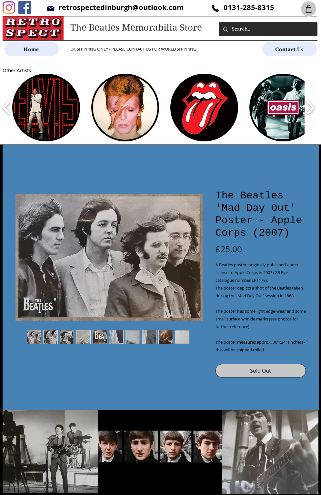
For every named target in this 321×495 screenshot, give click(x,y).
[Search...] (268, 29)
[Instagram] (9, 7)
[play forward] (310, 107)
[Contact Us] (289, 49)
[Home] (31, 49)
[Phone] (215, 8)
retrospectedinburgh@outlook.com (121, 7)
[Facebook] (24, 7)
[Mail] (51, 8)
